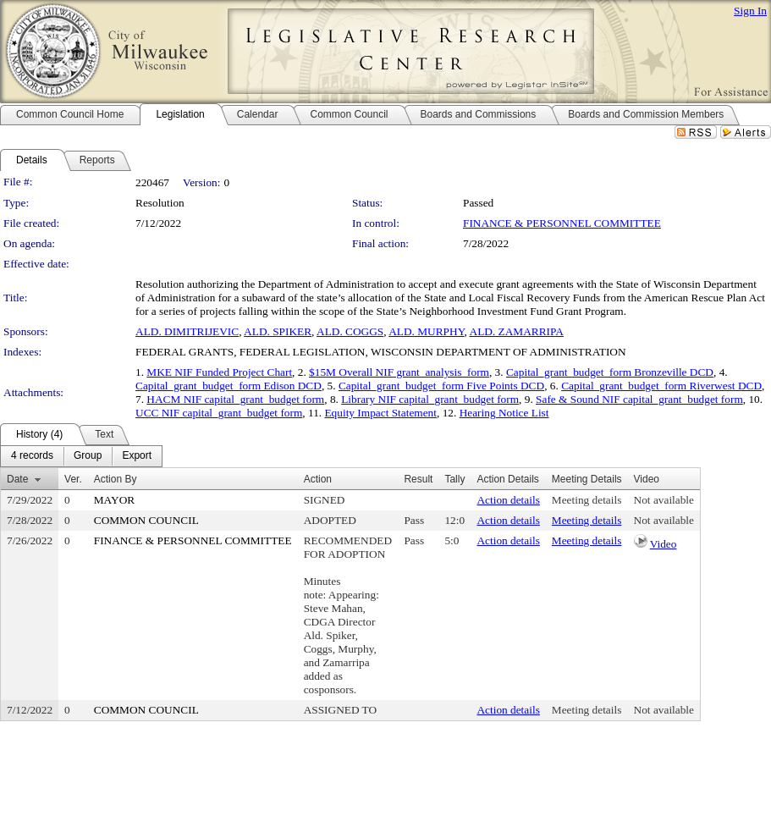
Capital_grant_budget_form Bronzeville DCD (609, 372)
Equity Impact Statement (380, 412)
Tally (454, 479)
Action (318, 479)
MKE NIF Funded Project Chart (219, 372)
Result (418, 479)
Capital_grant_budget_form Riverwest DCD (661, 385)
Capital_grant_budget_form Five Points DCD (441, 385)
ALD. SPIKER (277, 331)
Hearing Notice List (504, 412)
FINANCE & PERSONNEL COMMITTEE (562, 223)
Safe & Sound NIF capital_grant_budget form (639, 399)
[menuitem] (32, 456)
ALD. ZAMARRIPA (517, 331)
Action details (507, 499)
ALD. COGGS (350, 331)
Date (17, 479)
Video (663, 544)
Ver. (73, 479)
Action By (115, 479)
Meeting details (587, 499)
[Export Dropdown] (137, 456)
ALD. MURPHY (426, 331)
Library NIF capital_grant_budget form (430, 399)
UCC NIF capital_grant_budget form (218, 412)
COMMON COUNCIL (146, 520)
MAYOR (114, 499)
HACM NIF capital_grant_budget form (235, 399)
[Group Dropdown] (87, 456)
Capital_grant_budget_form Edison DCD (228, 385)
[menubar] (81, 456)
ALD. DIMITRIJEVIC (187, 331)
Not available (664, 499)
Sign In (750, 10)
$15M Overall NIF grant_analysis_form (399, 372)
